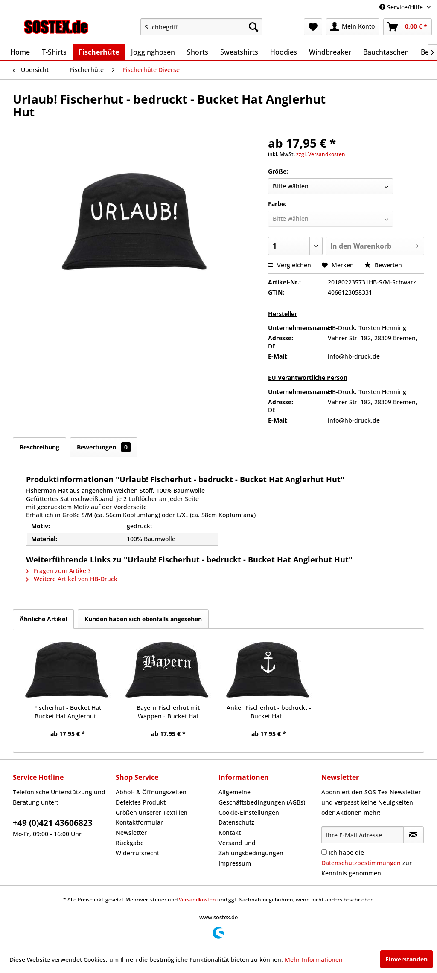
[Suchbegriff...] (201, 26)
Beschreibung (39, 447)
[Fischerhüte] (99, 52)
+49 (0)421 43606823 (53, 822)
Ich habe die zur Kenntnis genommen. (366, 862)
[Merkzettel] (313, 26)
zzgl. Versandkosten (320, 154)
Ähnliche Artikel (43, 619)
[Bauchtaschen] (386, 52)
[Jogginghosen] (153, 52)
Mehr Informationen (314, 960)
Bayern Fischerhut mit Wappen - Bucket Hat (168, 712)
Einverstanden (406, 959)
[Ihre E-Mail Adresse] (362, 834)
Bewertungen (104, 447)
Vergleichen (289, 265)
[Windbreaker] (330, 52)
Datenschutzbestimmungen (361, 863)
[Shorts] (197, 52)
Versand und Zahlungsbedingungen (250, 848)
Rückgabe (130, 843)
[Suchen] (253, 26)
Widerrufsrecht (137, 853)
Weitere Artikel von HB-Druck (71, 579)
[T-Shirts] (54, 52)
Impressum (234, 863)
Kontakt (229, 832)
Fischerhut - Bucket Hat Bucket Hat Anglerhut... (67, 712)
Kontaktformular (139, 822)
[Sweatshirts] (239, 52)
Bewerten (383, 265)
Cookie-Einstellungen (248, 812)
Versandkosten (197, 899)
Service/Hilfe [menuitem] (402, 7)
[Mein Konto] (352, 26)
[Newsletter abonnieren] (413, 834)
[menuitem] (201, 26)
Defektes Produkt (141, 802)
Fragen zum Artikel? (58, 571)
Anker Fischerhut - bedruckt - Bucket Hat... (269, 712)
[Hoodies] (283, 52)
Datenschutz (236, 822)
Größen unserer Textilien (152, 812)
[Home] (20, 52)
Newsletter (131, 832)
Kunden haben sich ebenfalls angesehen (143, 619)
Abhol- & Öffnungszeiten (151, 792)
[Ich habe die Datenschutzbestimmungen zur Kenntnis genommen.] (324, 852)
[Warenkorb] (407, 26)
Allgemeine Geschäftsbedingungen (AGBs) (261, 797)
